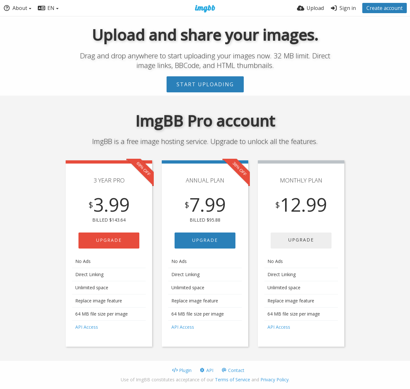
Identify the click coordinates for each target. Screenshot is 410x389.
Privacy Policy (274, 379)
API (206, 370)
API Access (86, 327)
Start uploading (205, 84)
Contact (232, 370)
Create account (384, 8)
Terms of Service (232, 379)
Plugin (182, 370)
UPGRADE (109, 240)
